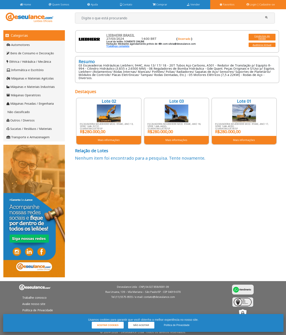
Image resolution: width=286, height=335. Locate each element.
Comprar (160, 4)
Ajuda (92, 4)
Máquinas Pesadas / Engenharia (30, 104)
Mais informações (109, 140)
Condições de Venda (262, 37)
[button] (266, 17)
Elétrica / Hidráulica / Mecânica (29, 62)
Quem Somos (59, 4)
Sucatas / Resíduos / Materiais (29, 129)
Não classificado (18, 112)
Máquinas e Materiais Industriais (31, 87)
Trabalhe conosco (34, 298)
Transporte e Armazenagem (28, 137)
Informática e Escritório (25, 70)
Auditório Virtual (262, 44)
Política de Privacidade (37, 310)
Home (25, 4)
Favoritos (227, 4)
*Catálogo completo (117, 46)
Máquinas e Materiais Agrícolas (30, 78)
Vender (193, 4)
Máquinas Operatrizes (24, 95)
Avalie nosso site (33, 304)
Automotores (18, 45)
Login (252, 4)
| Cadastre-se (266, 4)
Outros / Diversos (21, 120)
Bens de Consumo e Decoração (30, 53)
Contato (126, 4)
